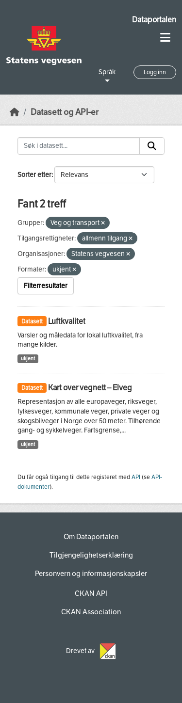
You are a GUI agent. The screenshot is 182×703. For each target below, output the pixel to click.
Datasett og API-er (65, 112)
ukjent (28, 358)
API (136, 477)
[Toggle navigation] (165, 38)
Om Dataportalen (91, 536)
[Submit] (152, 146)
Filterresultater (45, 286)
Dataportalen (154, 19)
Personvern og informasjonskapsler (91, 573)
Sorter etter (34, 175)
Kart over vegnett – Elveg (90, 387)
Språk (107, 72)
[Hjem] (14, 112)
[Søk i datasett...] (78, 146)
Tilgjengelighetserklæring (91, 555)
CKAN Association (91, 611)
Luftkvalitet (66, 321)
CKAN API (91, 593)
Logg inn (155, 72)
